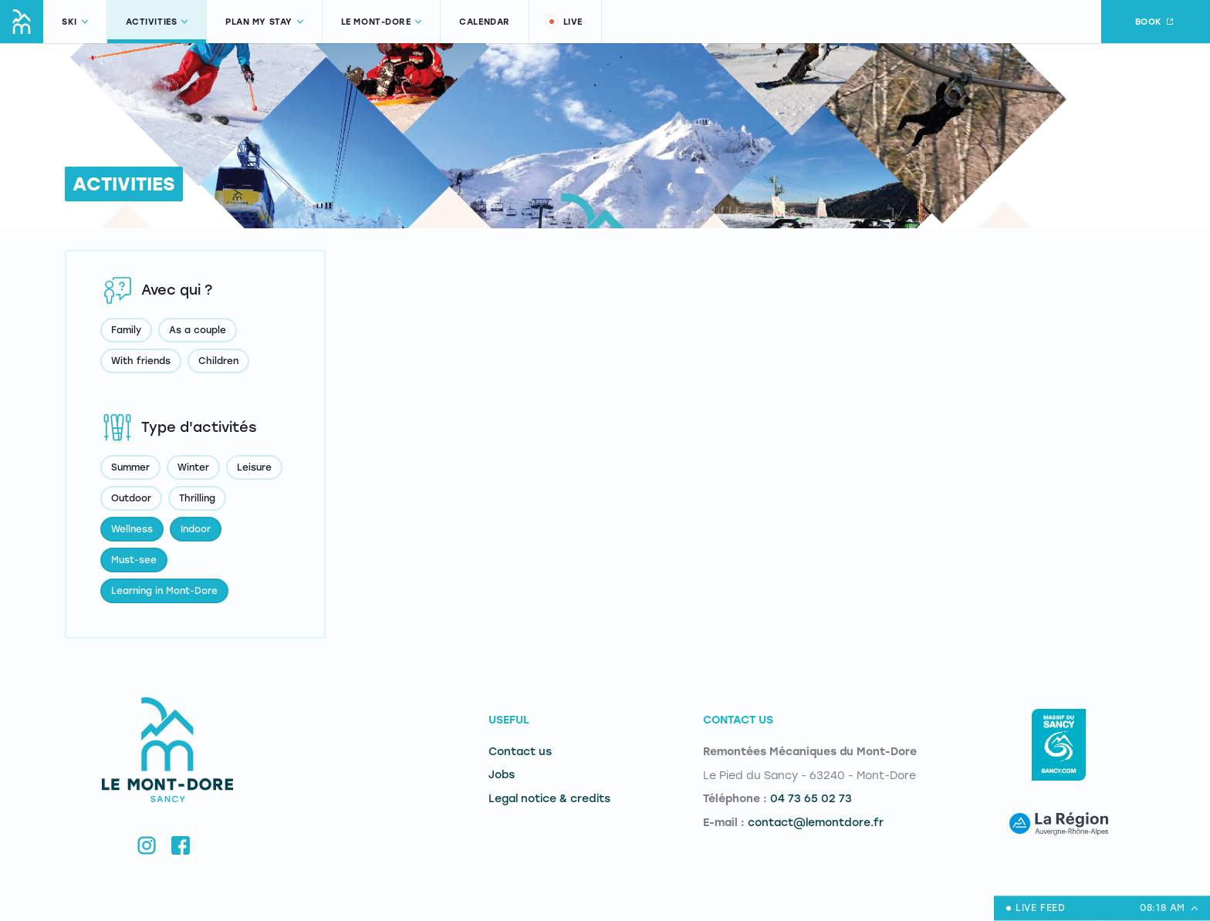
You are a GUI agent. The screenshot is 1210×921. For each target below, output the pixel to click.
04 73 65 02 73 (811, 798)
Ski (75, 22)
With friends (141, 361)
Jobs (501, 774)
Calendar (484, 22)
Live (563, 21)
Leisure (254, 467)
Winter (193, 467)
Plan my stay (264, 22)
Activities (157, 22)
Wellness (132, 529)
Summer (130, 467)
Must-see (134, 560)
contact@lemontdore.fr (816, 822)
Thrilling (197, 498)
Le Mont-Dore (381, 22)
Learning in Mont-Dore (164, 590)
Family (126, 330)
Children (218, 361)
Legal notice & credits (549, 798)
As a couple (197, 330)
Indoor (196, 529)
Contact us (520, 751)
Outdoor (131, 498)
